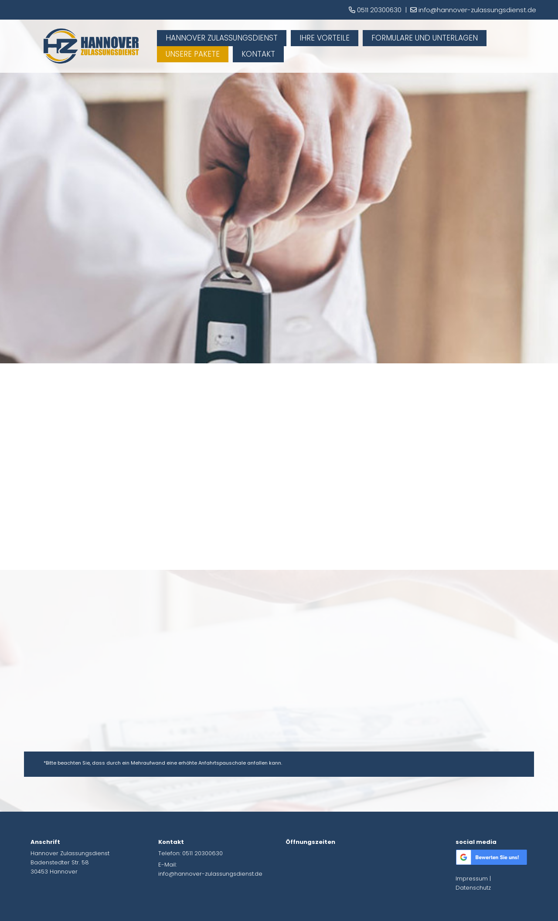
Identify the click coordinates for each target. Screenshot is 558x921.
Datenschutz (473, 888)
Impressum (472, 878)
